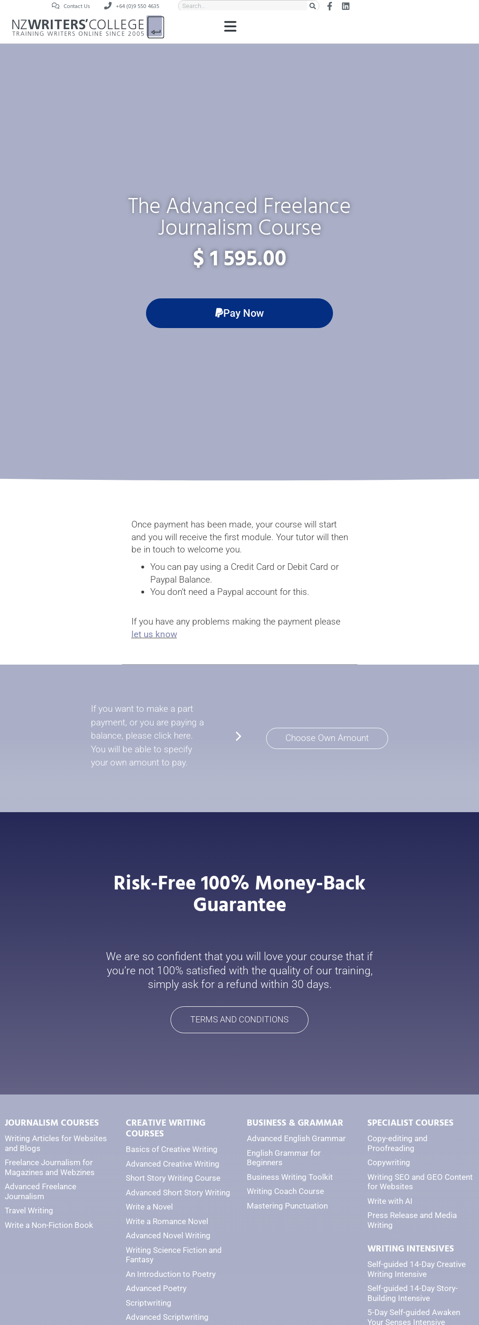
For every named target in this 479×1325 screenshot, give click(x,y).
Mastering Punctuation (287, 1206)
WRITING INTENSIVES (410, 1249)
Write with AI (390, 1201)
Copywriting (388, 1163)
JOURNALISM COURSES (52, 1124)
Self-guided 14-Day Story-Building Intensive (412, 1294)
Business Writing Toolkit (290, 1177)
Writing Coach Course (285, 1192)
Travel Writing (29, 1211)
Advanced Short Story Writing (178, 1193)
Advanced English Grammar (296, 1139)
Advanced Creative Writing (172, 1164)
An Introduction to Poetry (171, 1274)
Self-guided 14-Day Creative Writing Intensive (416, 1270)
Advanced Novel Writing (168, 1236)
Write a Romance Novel (167, 1221)
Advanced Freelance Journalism (40, 1192)
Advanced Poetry (156, 1289)
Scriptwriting (148, 1303)
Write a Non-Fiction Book (49, 1225)
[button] (230, 27)
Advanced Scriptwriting (167, 1318)
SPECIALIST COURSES (410, 1124)
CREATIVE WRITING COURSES (165, 1129)
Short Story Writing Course (173, 1178)
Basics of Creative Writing (172, 1149)
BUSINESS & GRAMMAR (295, 1124)
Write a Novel (149, 1207)
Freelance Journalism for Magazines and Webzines (50, 1168)
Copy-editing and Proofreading (397, 1144)
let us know (154, 634)
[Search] (313, 5)
